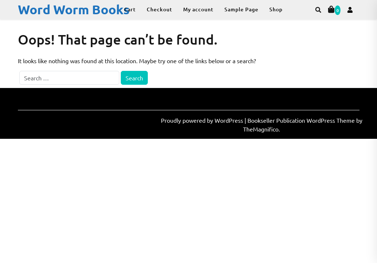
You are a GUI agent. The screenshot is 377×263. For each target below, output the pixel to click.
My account (198, 9)
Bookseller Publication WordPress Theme (301, 120)
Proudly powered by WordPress (203, 120)
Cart (130, 9)
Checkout (159, 9)
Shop (275, 9)
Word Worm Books (74, 9)
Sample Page (241, 9)
